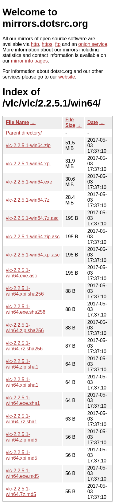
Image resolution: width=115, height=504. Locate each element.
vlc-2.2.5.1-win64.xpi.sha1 (22, 382)
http (35, 44)
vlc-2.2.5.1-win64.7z (27, 200)
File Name (17, 122)
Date (92, 122)
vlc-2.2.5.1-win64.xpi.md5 (21, 455)
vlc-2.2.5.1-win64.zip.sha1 (22, 364)
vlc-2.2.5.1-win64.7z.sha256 (24, 346)
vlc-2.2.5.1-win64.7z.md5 (21, 491)
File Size (70, 122)
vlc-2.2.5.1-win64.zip (28, 145)
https (47, 44)
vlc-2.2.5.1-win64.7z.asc (32, 218)
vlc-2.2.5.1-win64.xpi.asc (32, 254)
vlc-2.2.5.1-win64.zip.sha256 (25, 327)
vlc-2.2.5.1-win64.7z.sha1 (21, 418)
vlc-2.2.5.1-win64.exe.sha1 (23, 400)
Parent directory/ (24, 132)
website (66, 76)
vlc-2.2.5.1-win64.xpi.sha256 (25, 291)
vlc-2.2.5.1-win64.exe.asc (21, 273)
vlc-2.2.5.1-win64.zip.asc (32, 236)
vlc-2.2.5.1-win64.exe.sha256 (25, 309)
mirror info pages (29, 60)
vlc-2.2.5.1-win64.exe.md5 (22, 473)
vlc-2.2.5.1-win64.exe (29, 181)
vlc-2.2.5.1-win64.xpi (28, 163)
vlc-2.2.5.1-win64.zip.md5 (21, 437)
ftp (58, 44)
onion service (92, 44)
